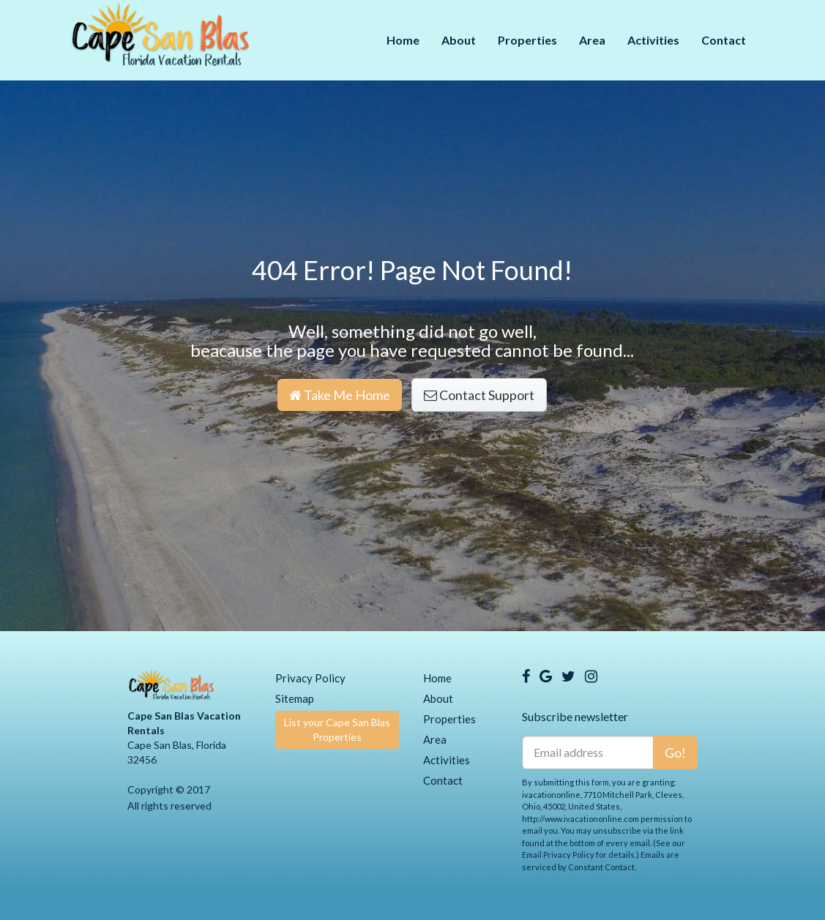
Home (403, 40)
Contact (723, 40)
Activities (653, 40)
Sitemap (294, 698)
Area (592, 40)
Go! (675, 752)
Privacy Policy (310, 678)
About (458, 40)
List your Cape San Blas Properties (337, 729)
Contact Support (479, 395)
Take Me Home (339, 395)
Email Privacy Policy (558, 854)
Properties (527, 40)
